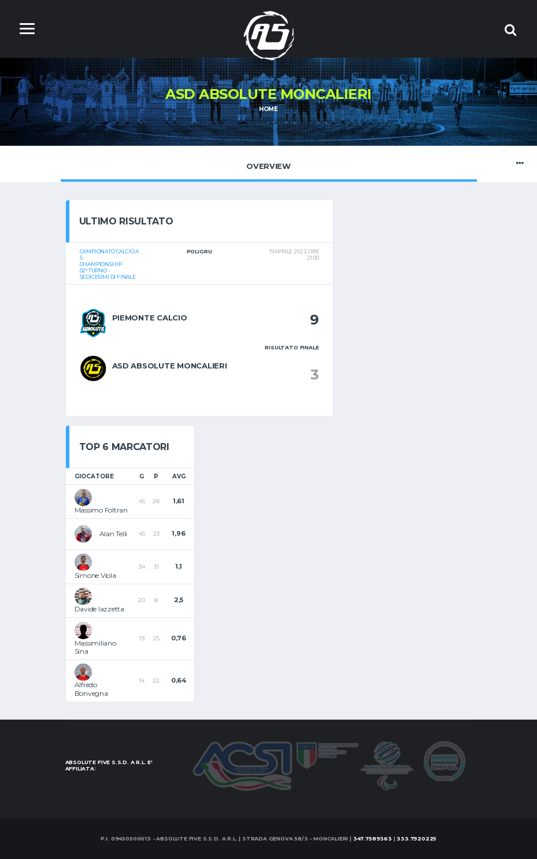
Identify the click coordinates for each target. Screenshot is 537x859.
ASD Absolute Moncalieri (169, 365)
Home (268, 109)
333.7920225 (416, 838)
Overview (268, 163)
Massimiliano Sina (95, 647)
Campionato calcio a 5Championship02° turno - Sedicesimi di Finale (109, 264)
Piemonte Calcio (149, 318)
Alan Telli (113, 533)
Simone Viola (95, 575)
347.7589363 (372, 838)
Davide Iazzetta (99, 608)
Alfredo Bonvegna (91, 688)
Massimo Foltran (101, 510)
